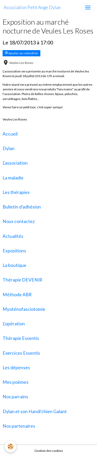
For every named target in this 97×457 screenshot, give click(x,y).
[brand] (32, 7)
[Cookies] (10, 446)
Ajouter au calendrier (21, 53)
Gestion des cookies (48, 451)
